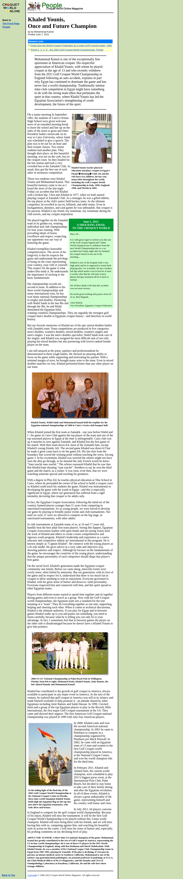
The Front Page (11, 23)
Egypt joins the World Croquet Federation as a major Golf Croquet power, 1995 (71, 45)
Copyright (32, 875)
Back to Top (8, 875)
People (6, 27)
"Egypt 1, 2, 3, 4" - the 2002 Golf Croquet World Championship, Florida (67, 49)
